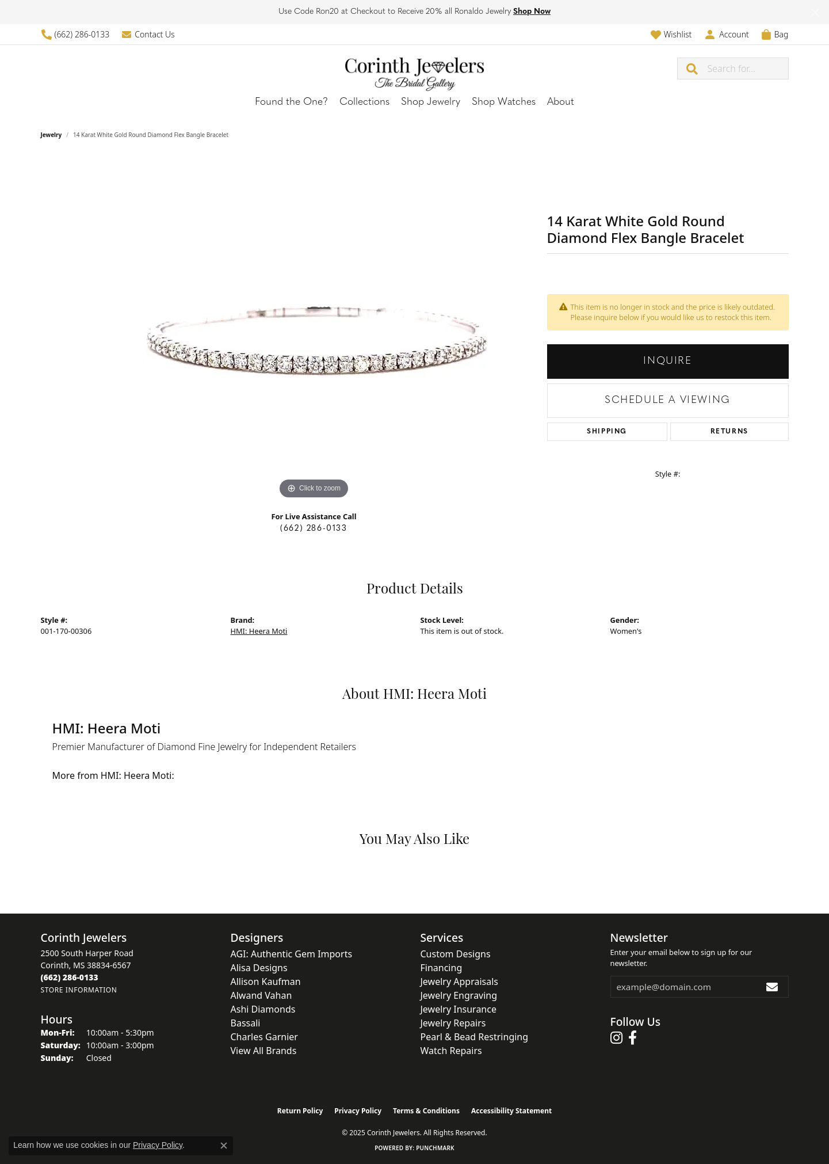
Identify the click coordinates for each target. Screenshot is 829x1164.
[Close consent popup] (223, 1145)
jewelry (51, 135)
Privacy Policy (357, 1111)
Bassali (246, 1023)
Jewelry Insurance (458, 1009)
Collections (364, 102)
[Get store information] (79, 990)
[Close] (815, 12)
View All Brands (264, 1050)
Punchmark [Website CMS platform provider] (435, 1148)
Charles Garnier (264, 1036)
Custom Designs (456, 954)
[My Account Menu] (726, 34)
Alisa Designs (259, 967)
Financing (442, 967)
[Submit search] (692, 68)
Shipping (607, 431)
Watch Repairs (451, 1050)
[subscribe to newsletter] (772, 986)
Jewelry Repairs (453, 1023)
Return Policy (300, 1111)
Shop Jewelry (430, 102)
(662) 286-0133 (313, 528)
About (560, 102)
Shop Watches (504, 102)
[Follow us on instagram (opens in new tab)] (616, 1038)
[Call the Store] (69, 977)
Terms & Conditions (426, 1111)
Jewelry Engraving (459, 995)
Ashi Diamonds (263, 1009)
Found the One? (291, 102)
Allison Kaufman (266, 981)
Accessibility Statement (511, 1111)
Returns (729, 431)
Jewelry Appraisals (459, 981)
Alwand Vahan (261, 995)
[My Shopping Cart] (775, 34)
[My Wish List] (671, 34)
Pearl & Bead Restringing (475, 1036)
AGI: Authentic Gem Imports (292, 954)
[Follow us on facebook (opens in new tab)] (632, 1038)
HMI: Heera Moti (259, 631)
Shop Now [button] (532, 11)
